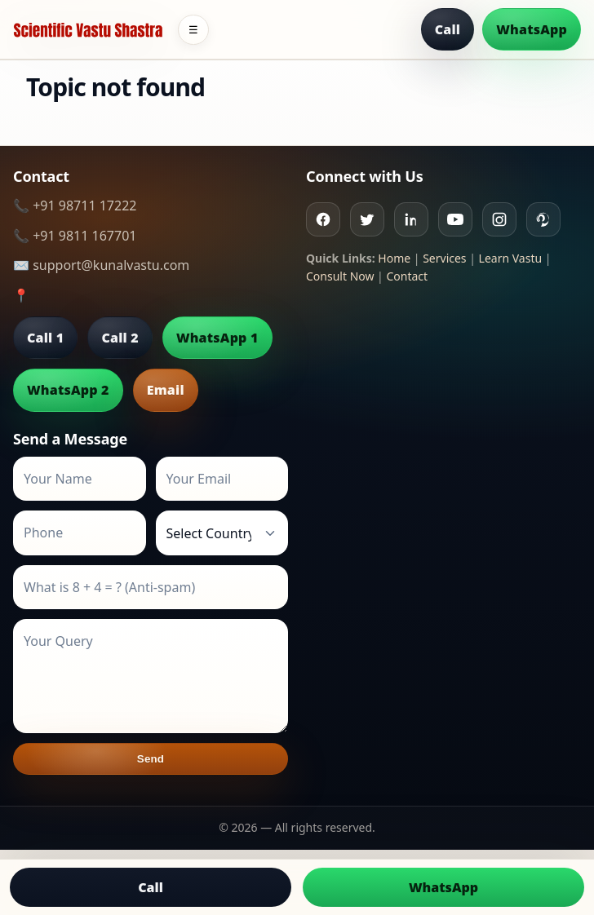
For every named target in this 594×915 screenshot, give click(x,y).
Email (165, 390)
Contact (407, 276)
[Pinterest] (543, 219)
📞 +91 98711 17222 (74, 205)
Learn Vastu (511, 258)
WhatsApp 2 (68, 390)
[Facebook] (323, 219)
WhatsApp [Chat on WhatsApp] (443, 887)
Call (448, 29)
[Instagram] (499, 219)
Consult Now (340, 276)
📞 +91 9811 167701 (74, 236)
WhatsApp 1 (217, 338)
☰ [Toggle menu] (193, 30)
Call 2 (119, 338)
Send (150, 759)
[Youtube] (455, 219)
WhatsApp (531, 29)
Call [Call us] (150, 887)
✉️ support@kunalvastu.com (101, 265)
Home (394, 258)
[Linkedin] (411, 219)
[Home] (88, 29)
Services (444, 258)
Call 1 (45, 338)
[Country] (222, 533)
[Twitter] (367, 219)
